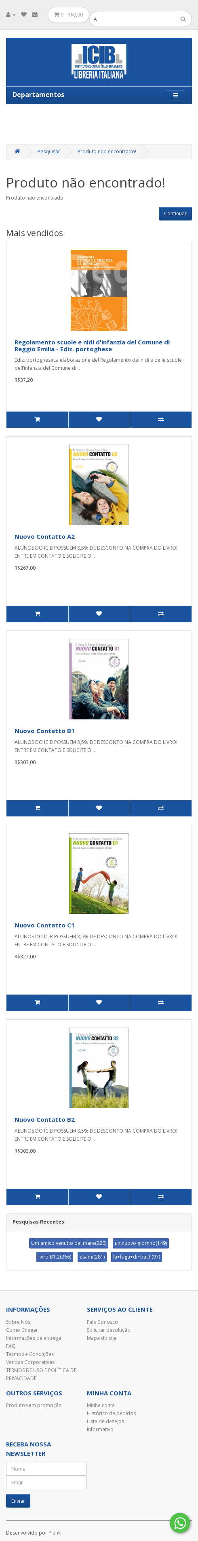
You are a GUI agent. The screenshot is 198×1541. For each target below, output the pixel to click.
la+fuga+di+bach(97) (136, 1256)
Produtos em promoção (34, 1405)
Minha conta (101, 1405)
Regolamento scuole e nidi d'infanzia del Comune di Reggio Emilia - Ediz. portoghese (92, 345)
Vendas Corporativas (30, 1362)
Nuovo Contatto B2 (45, 1119)
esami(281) (92, 1256)
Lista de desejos (105, 1421)
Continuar (175, 213)
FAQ (11, 1346)
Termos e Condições (30, 1354)
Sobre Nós (18, 1322)
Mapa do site (102, 1338)
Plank (54, 1532)
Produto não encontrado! (107, 151)
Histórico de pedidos (111, 1413)
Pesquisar (49, 151)
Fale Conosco (102, 1322)
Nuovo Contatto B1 (45, 731)
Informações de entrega (33, 1338)
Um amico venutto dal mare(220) (68, 1243)
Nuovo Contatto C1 (45, 925)
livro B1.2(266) (54, 1256)
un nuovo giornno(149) (141, 1243)
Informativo (100, 1429)
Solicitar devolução (109, 1330)
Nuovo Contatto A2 (45, 536)
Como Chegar (22, 1330)
